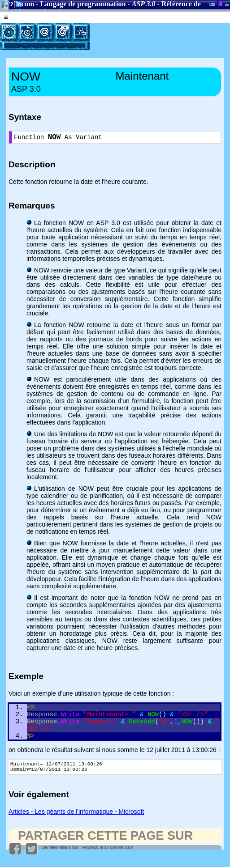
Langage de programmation (83, 4)
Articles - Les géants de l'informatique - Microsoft (76, 822)
